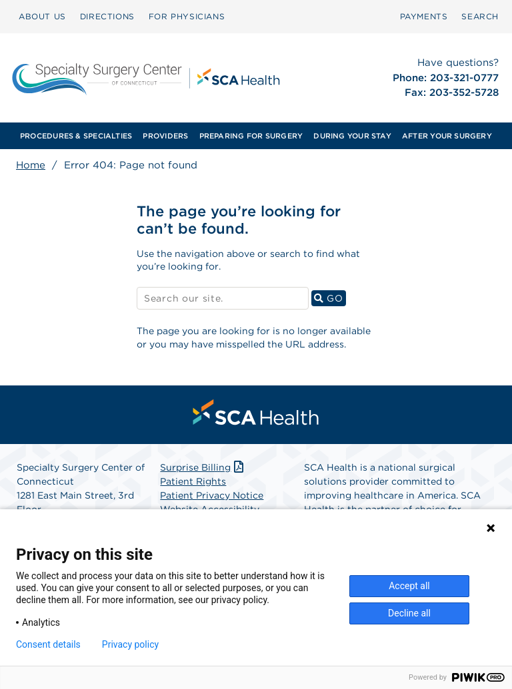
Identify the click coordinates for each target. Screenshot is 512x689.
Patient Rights (193, 481)
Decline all (409, 613)
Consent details (48, 644)
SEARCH (480, 16)
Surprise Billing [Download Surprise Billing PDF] (203, 467)
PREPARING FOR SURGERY (251, 135)
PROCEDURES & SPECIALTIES (76, 135)
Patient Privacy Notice (211, 495)
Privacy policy (130, 644)
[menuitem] (42, 16)
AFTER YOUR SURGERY (447, 135)
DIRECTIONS (107, 16)
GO (330, 298)
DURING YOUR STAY (352, 135)
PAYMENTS (424, 16)
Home (30, 165)
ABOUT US (42, 16)
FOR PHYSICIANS (187, 16)
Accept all (409, 585)
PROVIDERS (165, 135)
